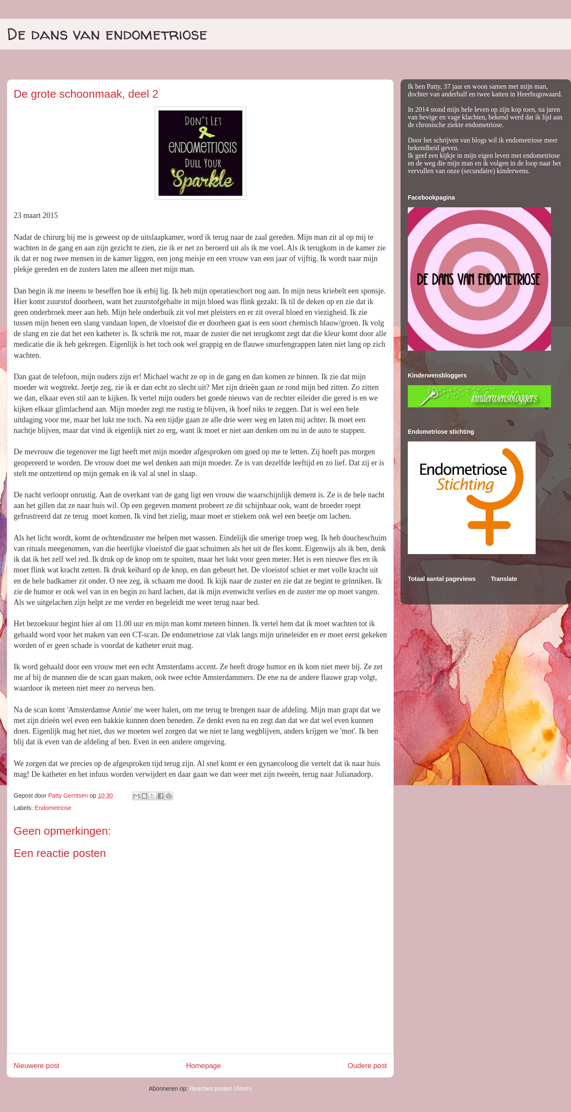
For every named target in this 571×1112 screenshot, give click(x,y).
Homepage (203, 1066)
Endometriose (53, 807)
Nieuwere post (36, 1066)
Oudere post (367, 1066)
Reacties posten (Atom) (221, 1088)
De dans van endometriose (107, 34)
